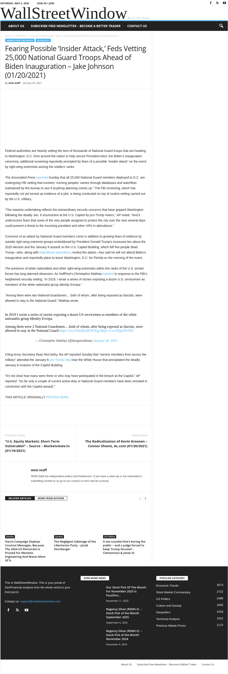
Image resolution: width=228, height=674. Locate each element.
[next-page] (145, 498)
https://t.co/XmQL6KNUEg (79, 330)
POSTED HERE (57, 397)
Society (10, 536)
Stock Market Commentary (173, 592)
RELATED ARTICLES (20, 498)
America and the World (20, 40)
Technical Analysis (168, 619)
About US (16, 26)
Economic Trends (167, 585)
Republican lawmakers (55, 252)
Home (8, 35)
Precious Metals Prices (171, 625)
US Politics (20, 35)
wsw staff (14, 83)
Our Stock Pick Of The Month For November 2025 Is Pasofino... (126, 591)
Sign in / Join (45, 3)
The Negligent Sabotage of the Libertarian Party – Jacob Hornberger (75, 545)
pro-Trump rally (60, 360)
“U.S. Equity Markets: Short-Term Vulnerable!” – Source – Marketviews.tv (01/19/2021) (37, 446)
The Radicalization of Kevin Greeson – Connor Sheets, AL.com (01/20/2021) (116, 443)
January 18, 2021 (105, 340)
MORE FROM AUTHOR (51, 498)
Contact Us (137, 26)
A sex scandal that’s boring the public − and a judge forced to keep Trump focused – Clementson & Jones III (124, 547)
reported (42, 177)
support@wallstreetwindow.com (40, 601)
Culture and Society (168, 605)
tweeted (108, 274)
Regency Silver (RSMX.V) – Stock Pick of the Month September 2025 (124, 613)
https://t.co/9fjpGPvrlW (117, 330)
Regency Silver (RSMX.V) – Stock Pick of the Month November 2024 (124, 635)
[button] (221, 26)
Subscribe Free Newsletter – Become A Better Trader (75, 26)
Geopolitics (163, 612)
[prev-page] (140, 498)
